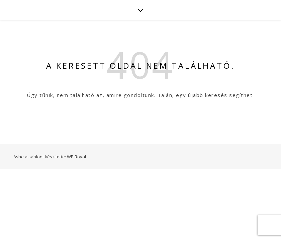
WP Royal (76, 157)
